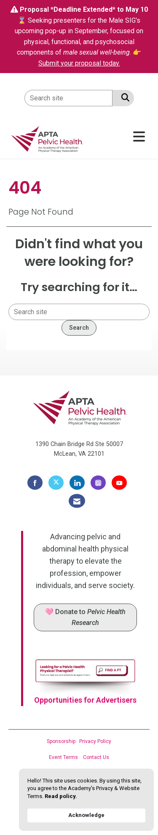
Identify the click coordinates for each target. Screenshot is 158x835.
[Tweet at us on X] (56, 482)
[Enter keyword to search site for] (68, 98)
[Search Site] (124, 97)
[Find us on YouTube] (119, 482)
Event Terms (63, 757)
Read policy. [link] (61, 796)
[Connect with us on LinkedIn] (77, 482)
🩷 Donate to (85, 617)
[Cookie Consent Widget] (86, 800)
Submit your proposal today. (79, 63)
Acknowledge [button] (86, 815)
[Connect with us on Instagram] (98, 482)
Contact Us (96, 757)
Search (79, 327)
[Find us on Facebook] (35, 482)
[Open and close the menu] (118, 137)
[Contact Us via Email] (77, 501)
